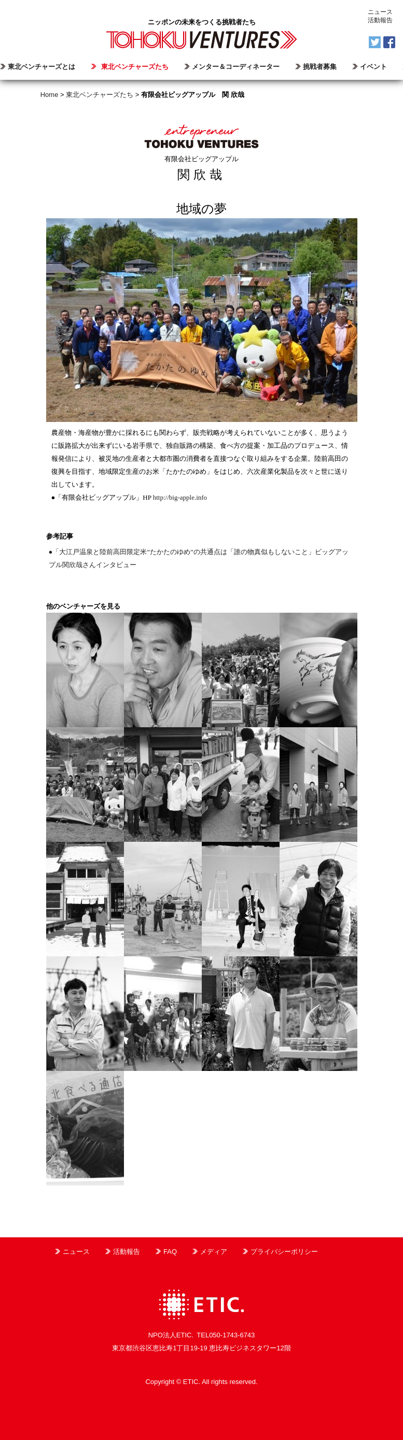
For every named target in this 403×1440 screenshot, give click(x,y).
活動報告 (380, 20)
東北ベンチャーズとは (41, 66)
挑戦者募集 (320, 66)
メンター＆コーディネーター (236, 66)
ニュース (380, 12)
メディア (213, 1251)
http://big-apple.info (180, 497)
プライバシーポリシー (284, 1251)
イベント (373, 66)
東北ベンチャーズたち (135, 66)
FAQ (170, 1251)
